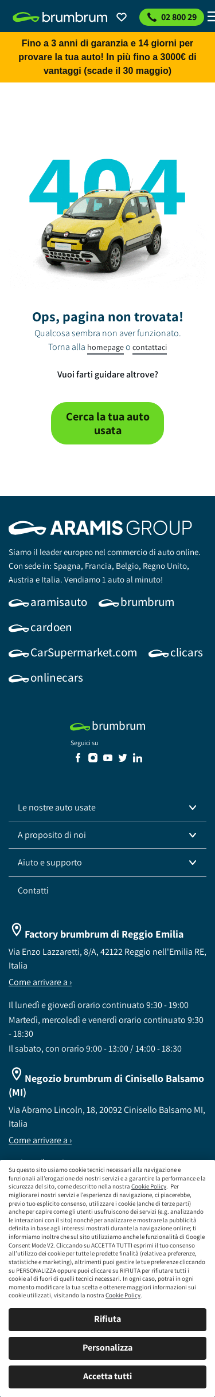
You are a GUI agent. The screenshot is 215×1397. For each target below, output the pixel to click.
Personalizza (107, 1347)
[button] (107, 807)
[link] (60, 17)
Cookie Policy (148, 1186)
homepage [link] (105, 347)
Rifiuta (107, 1319)
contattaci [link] (149, 347)
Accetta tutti (107, 1376)
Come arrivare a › (40, 982)
